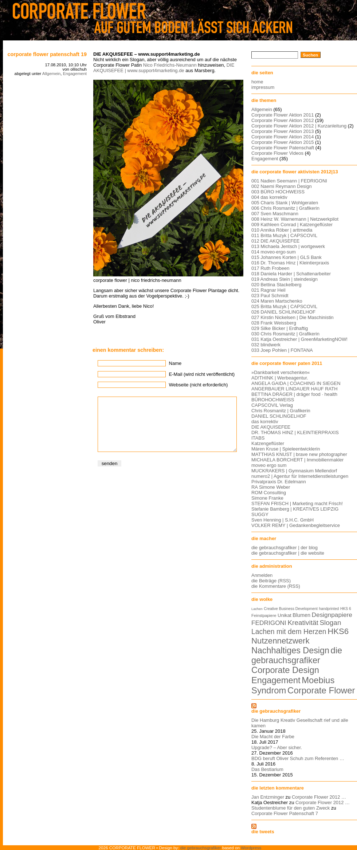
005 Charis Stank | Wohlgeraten (284, 202)
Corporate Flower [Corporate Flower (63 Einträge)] (321, 690)
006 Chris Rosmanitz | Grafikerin (285, 208)
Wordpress (251, 847)
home (257, 81)
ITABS (257, 438)
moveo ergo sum (268, 465)
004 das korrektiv (269, 197)
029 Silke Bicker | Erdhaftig (279, 328)
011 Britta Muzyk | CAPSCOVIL (284, 235)
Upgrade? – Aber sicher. (276, 747)
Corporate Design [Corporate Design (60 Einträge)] (285, 670)
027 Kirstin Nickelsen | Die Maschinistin (292, 317)
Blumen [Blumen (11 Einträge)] (301, 615)
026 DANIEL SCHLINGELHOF (283, 312)
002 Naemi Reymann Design (281, 186)
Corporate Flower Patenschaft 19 (47, 54)
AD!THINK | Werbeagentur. (279, 378)
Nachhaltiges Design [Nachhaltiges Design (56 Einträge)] (290, 650)
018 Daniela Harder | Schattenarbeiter (291, 273)
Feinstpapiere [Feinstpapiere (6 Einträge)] (263, 615)
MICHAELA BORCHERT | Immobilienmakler (297, 460)
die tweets (262, 831)
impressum (262, 87)
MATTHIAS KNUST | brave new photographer (299, 454)
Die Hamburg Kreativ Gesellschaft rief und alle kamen (299, 722)
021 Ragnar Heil (268, 290)
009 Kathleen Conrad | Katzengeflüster (292, 224)
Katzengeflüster (267, 443)
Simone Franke (267, 498)
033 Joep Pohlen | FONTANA (282, 350)
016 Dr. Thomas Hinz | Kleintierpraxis (290, 262)
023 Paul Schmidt (270, 295)
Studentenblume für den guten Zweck (290, 808)
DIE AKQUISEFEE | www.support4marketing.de (163, 67)
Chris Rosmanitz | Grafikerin (280, 410)
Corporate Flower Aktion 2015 (282, 142)
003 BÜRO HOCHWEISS (278, 191)
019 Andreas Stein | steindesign (284, 279)
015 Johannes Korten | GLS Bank (286, 257)
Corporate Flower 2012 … (319, 797)
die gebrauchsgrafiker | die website (287, 553)
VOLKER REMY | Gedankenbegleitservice (295, 525)
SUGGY (259, 514)
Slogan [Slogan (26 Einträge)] (330, 622)
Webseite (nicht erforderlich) (198, 384)
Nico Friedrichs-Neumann (170, 65)
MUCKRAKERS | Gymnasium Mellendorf (294, 470)
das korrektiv (264, 421)
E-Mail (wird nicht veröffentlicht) (202, 374)
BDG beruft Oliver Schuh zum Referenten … (297, 758)
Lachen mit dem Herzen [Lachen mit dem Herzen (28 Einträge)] (288, 631)
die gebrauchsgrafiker (276, 711)
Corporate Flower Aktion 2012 (282, 120)
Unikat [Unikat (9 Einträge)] (284, 615)
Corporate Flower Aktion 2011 (282, 115)
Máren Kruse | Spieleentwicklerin (285, 449)
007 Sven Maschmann (274, 213)
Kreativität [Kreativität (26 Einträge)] (302, 622)
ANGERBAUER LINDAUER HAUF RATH (294, 388)
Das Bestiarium (267, 769)
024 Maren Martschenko (276, 301)
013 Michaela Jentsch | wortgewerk (288, 246)
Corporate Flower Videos (277, 153)
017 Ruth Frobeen (270, 268)
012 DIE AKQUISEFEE (275, 241)
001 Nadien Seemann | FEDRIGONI (289, 181)
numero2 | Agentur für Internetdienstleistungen (299, 476)
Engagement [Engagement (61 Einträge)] (276, 680)
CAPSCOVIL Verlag (272, 405)
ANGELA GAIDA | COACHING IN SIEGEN (296, 383)
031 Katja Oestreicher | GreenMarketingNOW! (299, 339)
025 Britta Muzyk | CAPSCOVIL (284, 306)
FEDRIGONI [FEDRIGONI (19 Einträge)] (268, 622)
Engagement (75, 73)
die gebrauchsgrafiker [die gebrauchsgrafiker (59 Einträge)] (296, 655)
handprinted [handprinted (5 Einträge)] (329, 609)
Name (175, 363)
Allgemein (51, 73)
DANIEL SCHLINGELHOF (278, 416)
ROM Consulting (268, 492)
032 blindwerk (265, 344)
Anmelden (261, 575)
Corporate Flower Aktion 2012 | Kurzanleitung (298, 126)
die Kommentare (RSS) (275, 586)
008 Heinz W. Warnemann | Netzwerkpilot (294, 219)
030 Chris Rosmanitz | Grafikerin (285, 334)
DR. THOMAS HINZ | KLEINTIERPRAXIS (295, 432)
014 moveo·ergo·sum (273, 252)
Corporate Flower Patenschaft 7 (284, 813)
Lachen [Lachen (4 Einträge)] (257, 609)
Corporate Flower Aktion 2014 (282, 136)
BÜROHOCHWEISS (272, 399)
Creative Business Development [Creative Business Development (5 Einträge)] (291, 609)
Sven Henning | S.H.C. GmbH (282, 520)
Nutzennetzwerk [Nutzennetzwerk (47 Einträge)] (280, 640)
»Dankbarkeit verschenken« (280, 372)
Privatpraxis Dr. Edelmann (278, 481)
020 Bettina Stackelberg (276, 284)
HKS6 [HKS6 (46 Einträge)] (338, 631)
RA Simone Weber (270, 487)
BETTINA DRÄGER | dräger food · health (294, 394)
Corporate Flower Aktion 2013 (282, 131)
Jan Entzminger (267, 797)
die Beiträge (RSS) (271, 580)
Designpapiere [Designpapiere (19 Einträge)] (332, 614)
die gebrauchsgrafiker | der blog (284, 547)
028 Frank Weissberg (273, 323)
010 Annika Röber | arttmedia (282, 230)
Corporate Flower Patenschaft (282, 147)
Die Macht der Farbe (272, 736)
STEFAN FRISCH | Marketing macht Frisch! (297, 503)
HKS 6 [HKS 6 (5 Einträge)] (345, 609)
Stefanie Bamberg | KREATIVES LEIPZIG (294, 509)
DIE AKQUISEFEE (270, 427)
